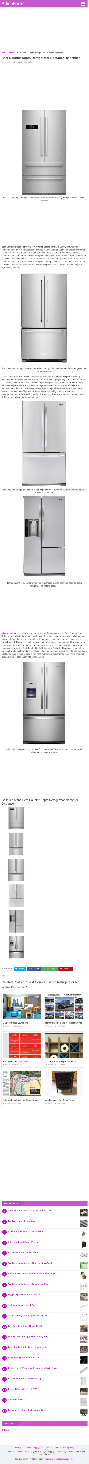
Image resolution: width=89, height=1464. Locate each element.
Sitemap (18, 1448)
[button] (83, 3)
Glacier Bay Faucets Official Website (25, 1231)
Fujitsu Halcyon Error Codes (16, 1061)
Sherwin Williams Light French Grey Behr (28, 1336)
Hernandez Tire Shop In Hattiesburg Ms (63, 1023)
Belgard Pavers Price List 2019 (22, 1389)
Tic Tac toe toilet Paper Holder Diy (61, 1061)
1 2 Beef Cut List (15, 1399)
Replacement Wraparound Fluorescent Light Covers (33, 1368)
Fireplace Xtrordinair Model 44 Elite (25, 1326)
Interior (7, 62)
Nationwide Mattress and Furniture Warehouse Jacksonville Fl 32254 (34, 1100)
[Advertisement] (44, 30)
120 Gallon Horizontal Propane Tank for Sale (29, 1210)
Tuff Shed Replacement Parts (22, 1305)
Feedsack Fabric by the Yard (21, 1221)
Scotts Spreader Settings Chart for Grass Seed (30, 1263)
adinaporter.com (8, 633)
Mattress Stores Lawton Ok (15, 1023)
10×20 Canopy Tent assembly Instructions (28, 1315)
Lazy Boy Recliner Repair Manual (24, 1252)
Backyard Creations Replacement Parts (27, 1410)
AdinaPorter (13, 3)
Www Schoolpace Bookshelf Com (24, 1357)
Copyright (36, 1448)
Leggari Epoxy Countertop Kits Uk (24, 1294)
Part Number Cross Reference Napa (25, 1378)
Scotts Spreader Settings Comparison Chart (29, 1284)
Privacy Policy (68, 1448)
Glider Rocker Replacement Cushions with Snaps (31, 1273)
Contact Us (27, 1448)
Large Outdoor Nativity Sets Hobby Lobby (27, 1347)
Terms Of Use (47, 1448)
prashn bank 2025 (67, 1459)
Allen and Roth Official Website (23, 1242)
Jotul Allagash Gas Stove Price (59, 1100)
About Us (58, 1448)
